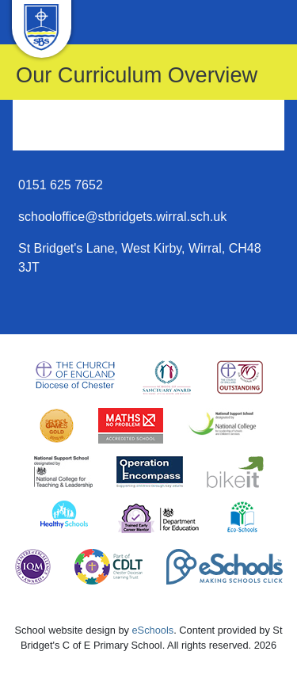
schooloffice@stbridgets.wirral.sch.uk (122, 216)
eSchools (153, 630)
